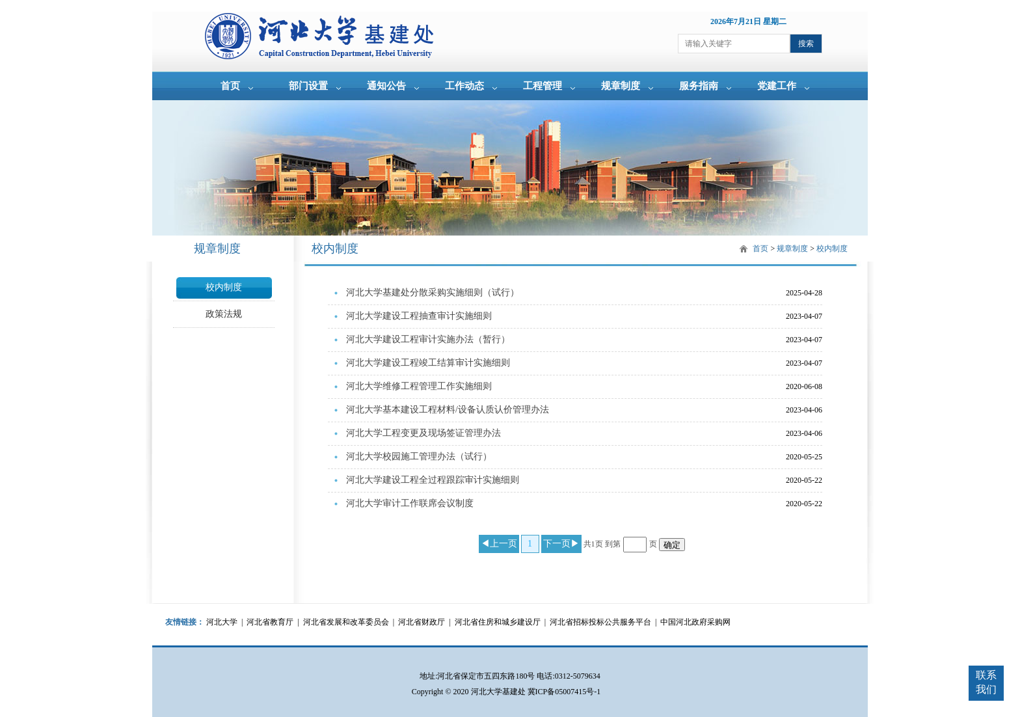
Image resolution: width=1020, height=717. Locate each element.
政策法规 (224, 314)
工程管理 (542, 86)
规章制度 (620, 86)
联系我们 (986, 682)
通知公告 (386, 86)
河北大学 (221, 622)
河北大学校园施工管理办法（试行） (419, 456)
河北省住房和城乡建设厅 (498, 622)
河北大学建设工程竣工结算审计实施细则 (428, 363)
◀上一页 (499, 543)
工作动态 (464, 86)
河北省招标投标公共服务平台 (600, 622)
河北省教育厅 (270, 622)
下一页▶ (561, 543)
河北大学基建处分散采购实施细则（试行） (432, 292)
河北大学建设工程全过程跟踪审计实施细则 (432, 480)
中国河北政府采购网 (695, 622)
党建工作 (776, 86)
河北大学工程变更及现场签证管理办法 (423, 433)
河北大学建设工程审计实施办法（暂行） (428, 339)
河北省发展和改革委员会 (346, 622)
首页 (230, 86)
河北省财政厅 (421, 622)
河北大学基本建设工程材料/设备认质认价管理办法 (447, 409)
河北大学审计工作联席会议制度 (410, 503)
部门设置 (308, 86)
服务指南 (698, 86)
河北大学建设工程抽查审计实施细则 (419, 316)
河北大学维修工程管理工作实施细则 (419, 386)
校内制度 (224, 287)
